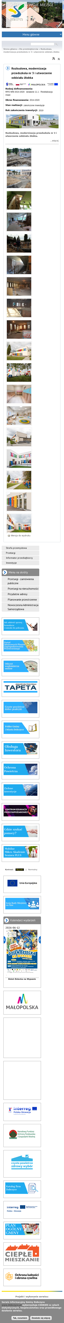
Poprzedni (5, 939)
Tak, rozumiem (20, 1318)
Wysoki (19, 870)
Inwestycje (11, 562)
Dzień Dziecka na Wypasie (22, 979)
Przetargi (10, 552)
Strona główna (10, 49)
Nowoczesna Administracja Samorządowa (23, 607)
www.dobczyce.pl (12, 1305)
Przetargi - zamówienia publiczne (21, 581)
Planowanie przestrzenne (22, 599)
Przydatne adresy (17, 594)
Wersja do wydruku (19, 535)
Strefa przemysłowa (16, 547)
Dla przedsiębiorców (28, 49)
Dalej (40, 939)
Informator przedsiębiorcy (19, 557)
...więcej (54, 141)
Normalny (32, 870)
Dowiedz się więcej (41, 1318)
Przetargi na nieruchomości (23, 588)
